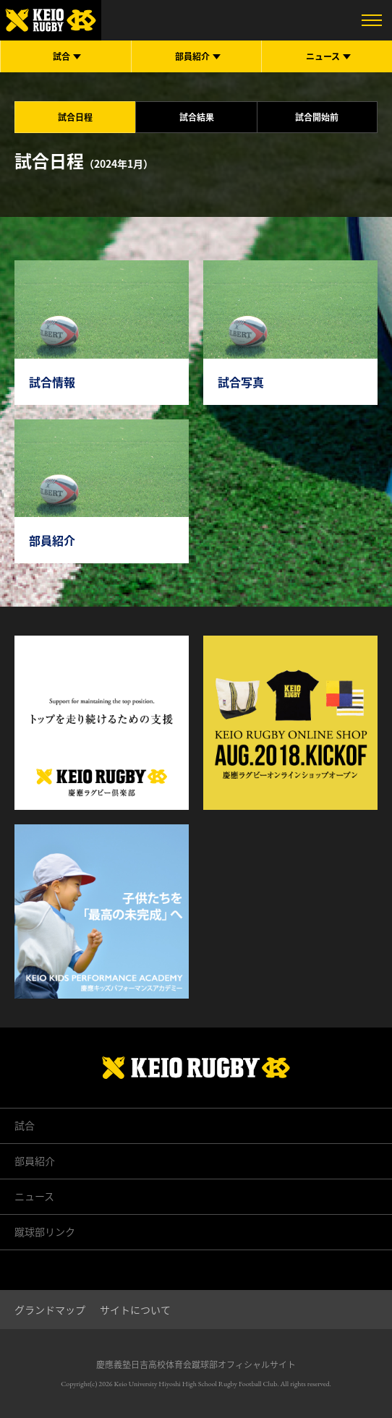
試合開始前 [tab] (316, 117)
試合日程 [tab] (75, 117)
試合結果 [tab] (196, 117)
